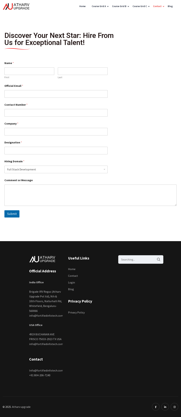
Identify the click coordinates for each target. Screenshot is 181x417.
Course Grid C (140, 6)
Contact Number (16, 104)
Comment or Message (18, 180)
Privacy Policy (76, 312)
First (6, 77)
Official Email (13, 85)
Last (60, 77)
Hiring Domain (14, 161)
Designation (13, 142)
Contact (157, 6)
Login (71, 282)
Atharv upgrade (21, 407)
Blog (170, 6)
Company (11, 123)
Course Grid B (119, 6)
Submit (12, 214)
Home (82, 6)
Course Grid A (99, 6)
